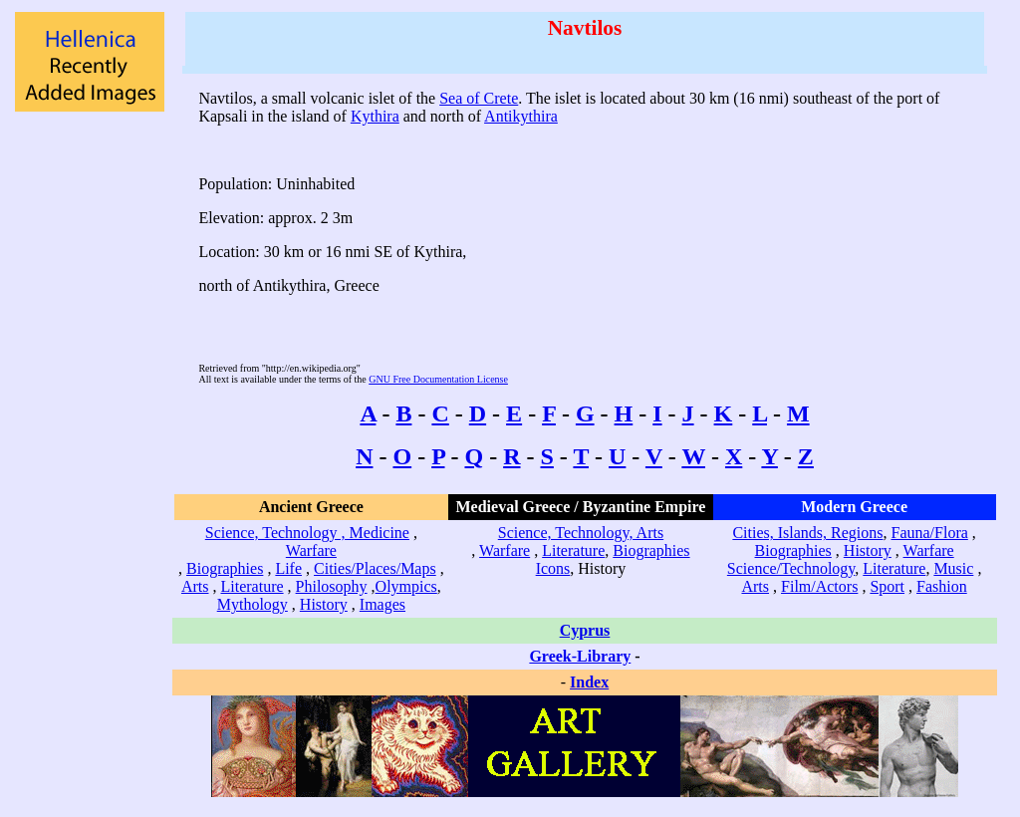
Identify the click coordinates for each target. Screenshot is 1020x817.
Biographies (224, 568)
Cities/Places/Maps (375, 568)
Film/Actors (819, 586)
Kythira (375, 116)
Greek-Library (580, 656)
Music (953, 568)
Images (382, 604)
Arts (195, 586)
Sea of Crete (478, 98)
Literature (252, 586)
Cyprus (585, 630)
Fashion (941, 586)
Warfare (311, 550)
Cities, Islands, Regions (807, 532)
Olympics (406, 586)
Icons (553, 568)
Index (589, 682)
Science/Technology (791, 568)
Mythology (252, 604)
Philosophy (332, 586)
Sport (887, 586)
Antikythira (521, 116)
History (324, 604)
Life (288, 568)
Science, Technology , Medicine (307, 532)
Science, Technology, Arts (580, 532)
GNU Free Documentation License (438, 379)
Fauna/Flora (929, 532)
